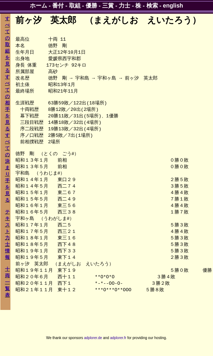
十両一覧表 (7, 282)
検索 (152, 6)
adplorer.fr (118, 348)
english (173, 6)
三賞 (108, 6)
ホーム (38, 6)
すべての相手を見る (7, 102)
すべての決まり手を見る (7, 167)
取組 (75, 6)
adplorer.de (93, 348)
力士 (124, 6)
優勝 (91, 6)
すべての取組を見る (7, 44)
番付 (58, 6)
